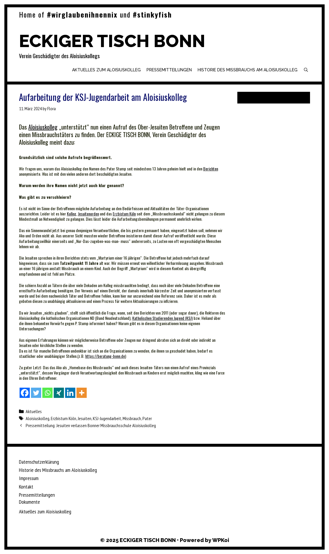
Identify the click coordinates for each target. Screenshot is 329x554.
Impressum (29, 478)
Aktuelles (34, 411)
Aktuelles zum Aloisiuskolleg (106, 70)
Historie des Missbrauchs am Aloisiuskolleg (247, 70)
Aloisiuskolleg (43, 126)
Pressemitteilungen (169, 70)
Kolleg (71, 213)
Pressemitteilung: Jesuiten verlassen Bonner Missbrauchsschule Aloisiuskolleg (91, 425)
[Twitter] (36, 393)
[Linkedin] (70, 393)
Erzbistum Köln (124, 213)
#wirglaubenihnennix (82, 14)
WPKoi (220, 540)
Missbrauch (132, 418)
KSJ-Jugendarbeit (107, 418)
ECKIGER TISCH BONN (112, 41)
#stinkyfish (152, 14)
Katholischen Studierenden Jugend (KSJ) (162, 318)
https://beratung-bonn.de (105, 356)
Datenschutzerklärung (39, 461)
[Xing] (59, 393)
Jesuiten (84, 418)
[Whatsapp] (47, 393)
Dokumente (29, 501)
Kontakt (26, 486)
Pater (147, 418)
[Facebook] (25, 393)
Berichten (210, 168)
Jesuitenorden (88, 213)
